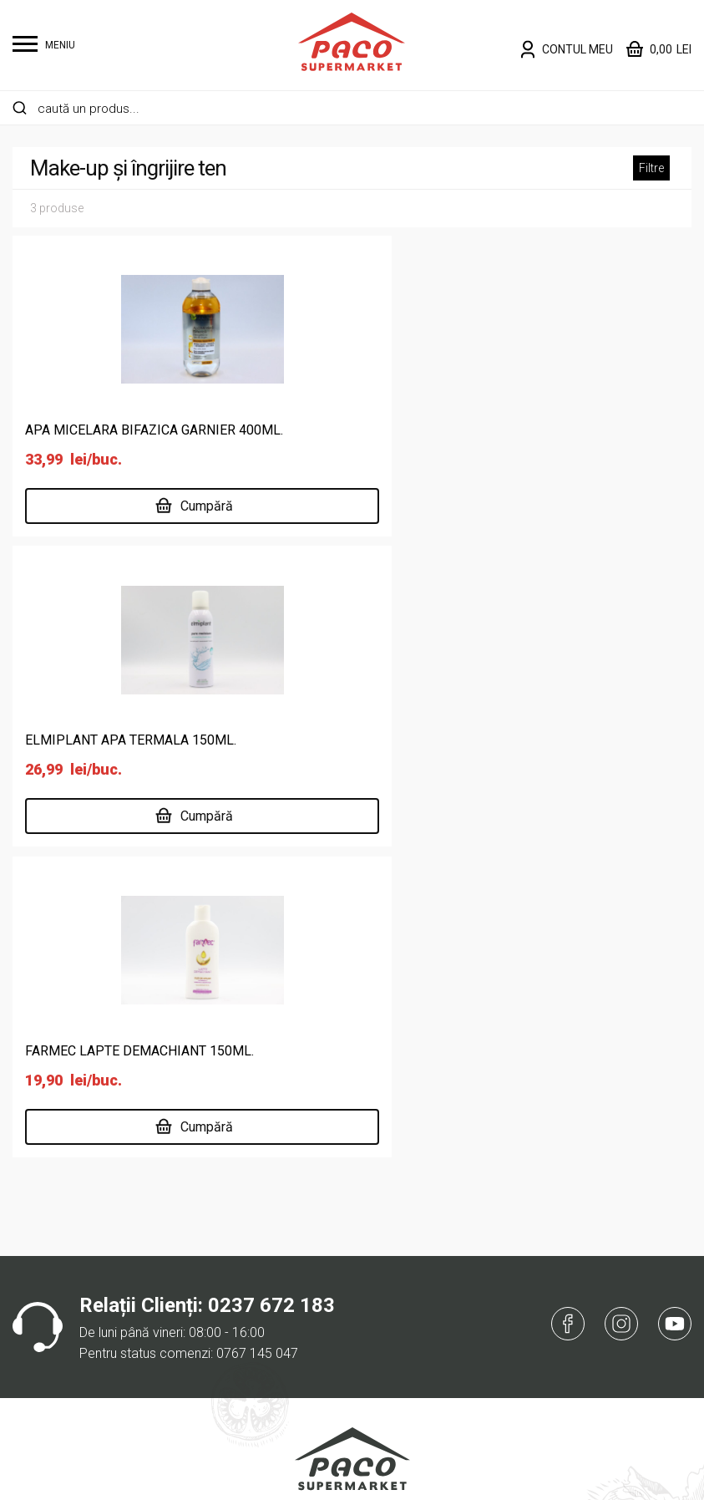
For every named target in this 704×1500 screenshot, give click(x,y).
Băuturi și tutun (55, 1216)
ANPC (499, 1270)
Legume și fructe (61, 1377)
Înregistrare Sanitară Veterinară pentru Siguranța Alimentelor (352, 1070)
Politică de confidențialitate (561, 1189)
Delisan (268, 1296)
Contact (270, 1350)
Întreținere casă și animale (89, 1323)
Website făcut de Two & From (356, 1476)
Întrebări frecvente (536, 1243)
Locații (266, 1270)
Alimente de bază (63, 1189)
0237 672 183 (271, 704)
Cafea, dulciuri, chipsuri (78, 1243)
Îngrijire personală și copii (86, 1296)
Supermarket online (304, 1216)
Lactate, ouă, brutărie (74, 1350)
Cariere (268, 1323)
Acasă (266, 1189)
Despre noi (278, 1243)
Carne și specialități (69, 1270)
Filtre (651, 168)
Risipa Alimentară (297, 1377)
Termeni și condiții (534, 1216)
